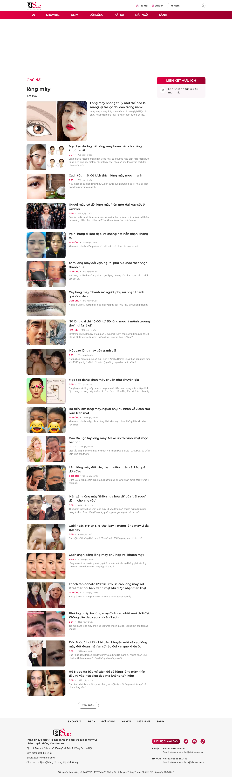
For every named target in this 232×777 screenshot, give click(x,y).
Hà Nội (155, 748)
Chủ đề (34, 80)
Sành (163, 14)
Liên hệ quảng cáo (166, 741)
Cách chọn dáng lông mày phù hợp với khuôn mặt (106, 555)
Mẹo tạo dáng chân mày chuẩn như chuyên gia (104, 380)
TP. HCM (156, 758)
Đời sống (96, 14)
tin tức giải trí (189, 89)
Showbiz (53, 14)
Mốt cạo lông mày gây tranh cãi (92, 350)
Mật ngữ (141, 14)
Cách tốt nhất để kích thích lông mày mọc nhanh (105, 175)
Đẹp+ (74, 14)
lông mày (38, 89)
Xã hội (119, 14)
